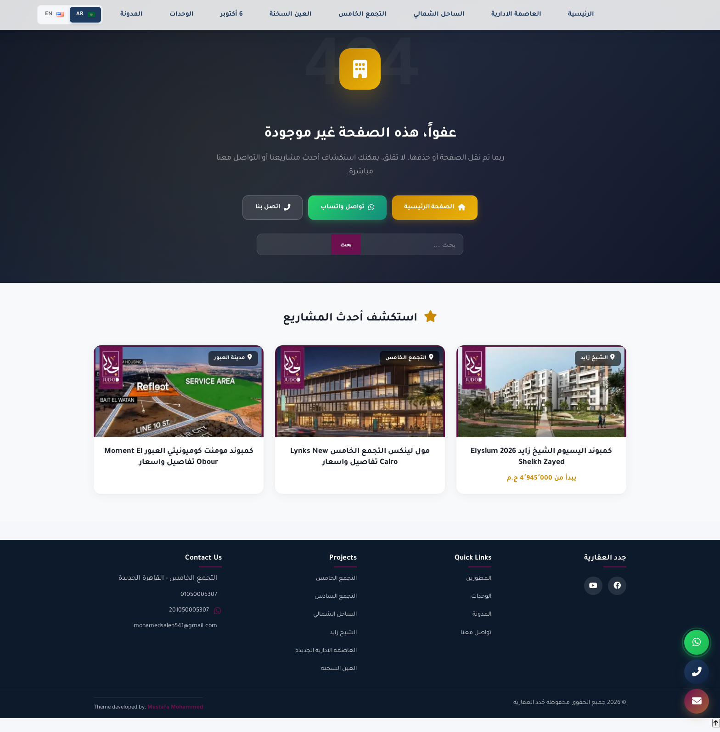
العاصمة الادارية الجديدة (326, 652)
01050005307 (198, 596)
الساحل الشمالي (439, 14)
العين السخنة (291, 14)
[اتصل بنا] (696, 671)
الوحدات (181, 14)
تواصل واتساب (347, 208)
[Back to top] (716, 724)
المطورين (478, 580)
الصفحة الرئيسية (439, 208)
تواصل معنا (476, 634)
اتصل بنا (267, 208)
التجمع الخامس (362, 14)
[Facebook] (617, 587)
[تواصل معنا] (696, 701)
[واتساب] (696, 642)
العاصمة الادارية (516, 14)
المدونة (131, 14)
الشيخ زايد (343, 634)
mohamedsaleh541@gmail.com (175, 627)
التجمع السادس (336, 598)
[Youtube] (593, 587)
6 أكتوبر (231, 14)
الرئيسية (581, 14)
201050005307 (189, 612)
